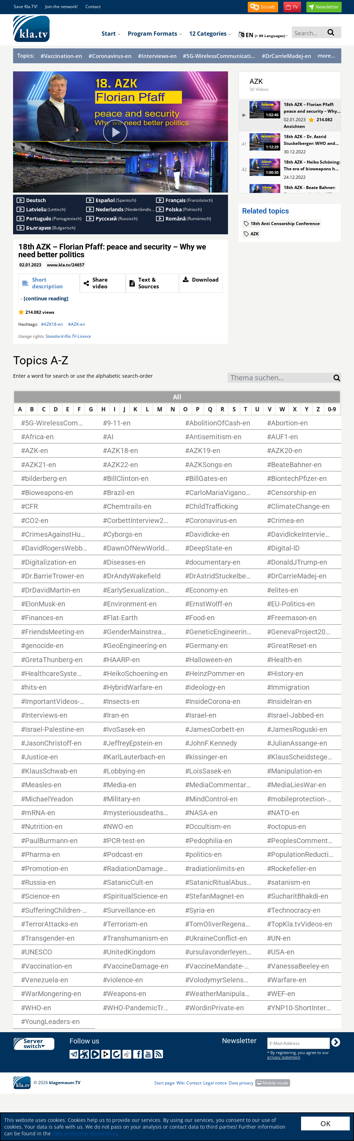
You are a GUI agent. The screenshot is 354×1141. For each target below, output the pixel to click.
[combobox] (281, 378)
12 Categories (210, 33)
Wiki (180, 1083)
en (263, 35)
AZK (256, 81)
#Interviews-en (157, 56)
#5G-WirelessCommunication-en (219, 56)
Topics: (25, 55)
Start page (164, 1083)
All (177, 397)
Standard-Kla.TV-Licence (68, 336)
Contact (93, 7)
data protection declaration (84, 1133)
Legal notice (215, 1083)
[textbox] (281, 378)
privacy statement (283, 1057)
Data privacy (241, 1083)
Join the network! (61, 7)
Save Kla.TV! (25, 7)
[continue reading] (46, 298)
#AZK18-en (52, 324)
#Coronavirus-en (110, 56)
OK (325, 1123)
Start (111, 33)
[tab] (49, 283)
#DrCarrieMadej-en (286, 56)
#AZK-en (76, 324)
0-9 (332, 409)
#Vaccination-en (61, 56)
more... (326, 55)
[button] (263, 7)
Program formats (155, 33)
